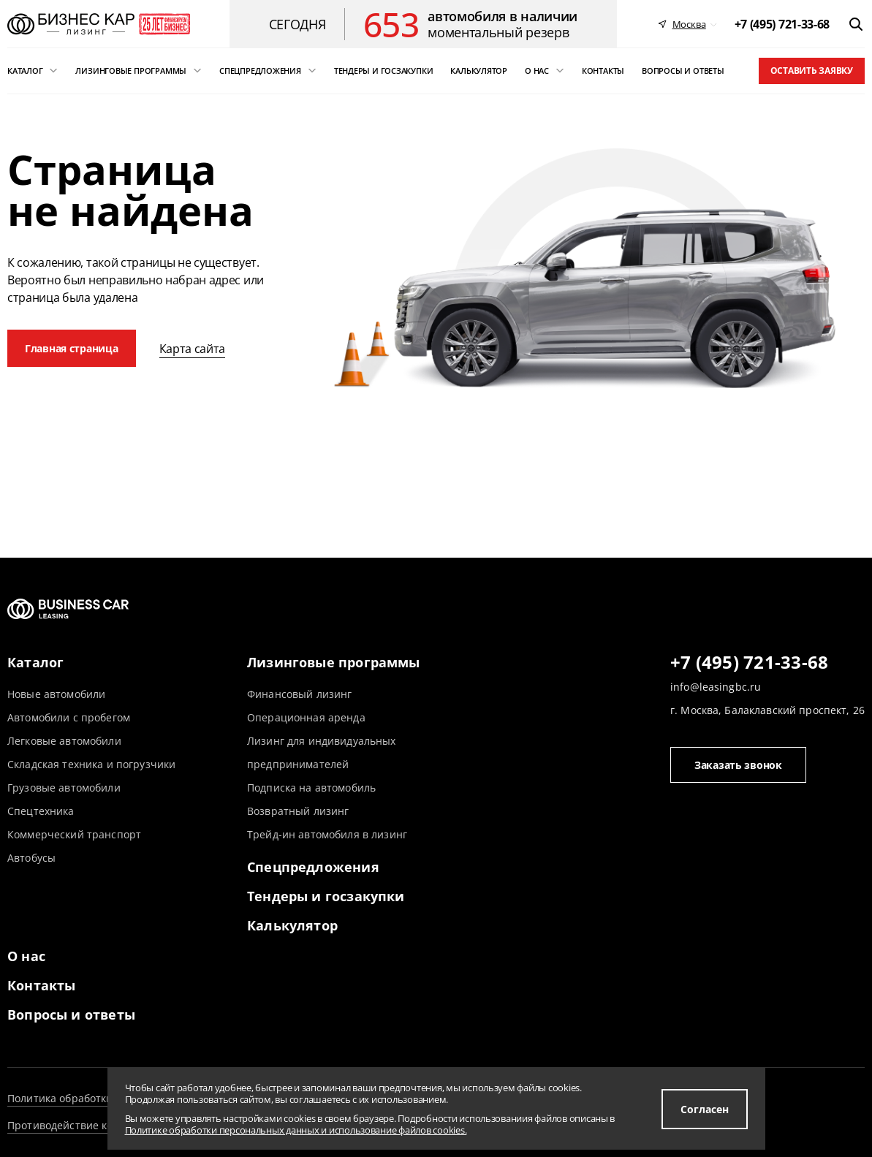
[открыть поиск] (856, 24)
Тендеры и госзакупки (326, 896)
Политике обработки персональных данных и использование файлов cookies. (296, 1130)
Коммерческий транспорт (74, 834)
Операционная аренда (306, 717)
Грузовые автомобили (64, 787)
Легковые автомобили (64, 741)
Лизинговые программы (333, 662)
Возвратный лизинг (298, 811)
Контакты (41, 985)
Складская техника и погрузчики (91, 764)
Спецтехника (41, 811)
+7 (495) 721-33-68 (749, 662)
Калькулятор (292, 925)
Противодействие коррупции (83, 1125)
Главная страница (71, 348)
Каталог (35, 662)
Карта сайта (192, 349)
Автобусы (31, 858)
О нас (26, 956)
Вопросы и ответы (71, 1014)
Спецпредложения (313, 867)
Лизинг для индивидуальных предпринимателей (321, 752)
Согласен (704, 1109)
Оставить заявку (811, 70)
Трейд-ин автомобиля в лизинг (327, 834)
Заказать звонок (738, 765)
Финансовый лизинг (299, 694)
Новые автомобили (56, 694)
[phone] (782, 24)
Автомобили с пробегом (68, 717)
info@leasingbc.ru (715, 687)
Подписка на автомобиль (311, 787)
